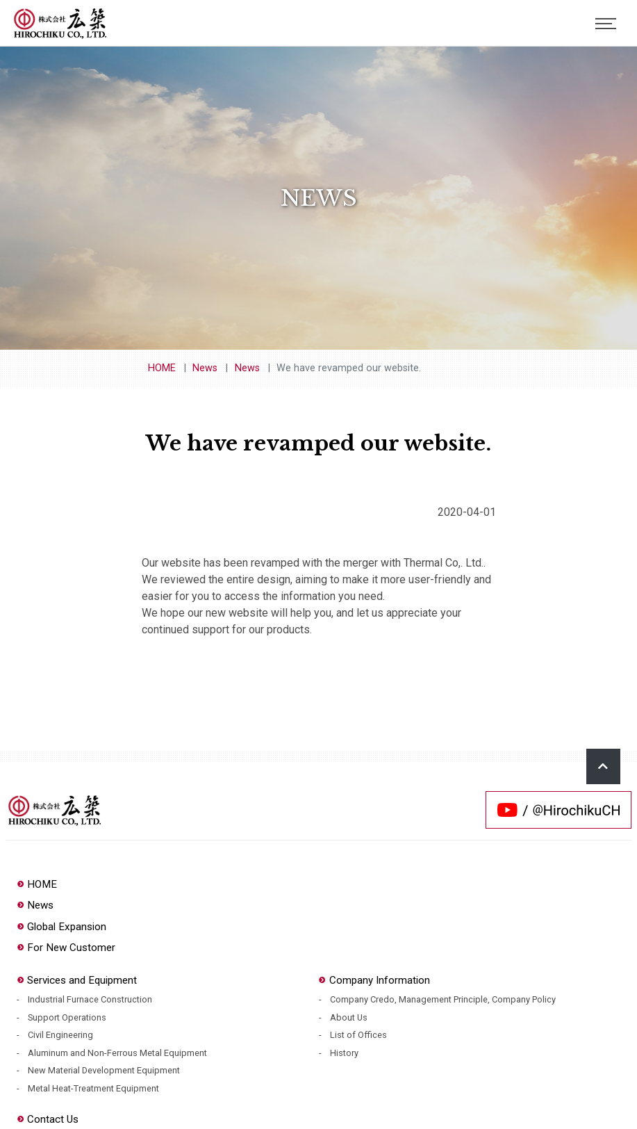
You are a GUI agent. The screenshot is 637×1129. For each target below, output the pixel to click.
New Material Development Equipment (104, 1070)
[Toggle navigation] (605, 23)
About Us (348, 1017)
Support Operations (67, 1017)
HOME (162, 368)
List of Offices (358, 1035)
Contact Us (47, 1119)
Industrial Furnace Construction (90, 999)
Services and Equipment (77, 980)
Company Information (374, 980)
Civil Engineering (60, 1035)
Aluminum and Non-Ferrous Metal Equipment (117, 1053)
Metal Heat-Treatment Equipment (93, 1088)
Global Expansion (61, 926)
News (204, 368)
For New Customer (66, 947)
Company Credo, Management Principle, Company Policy (443, 999)
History (344, 1053)
